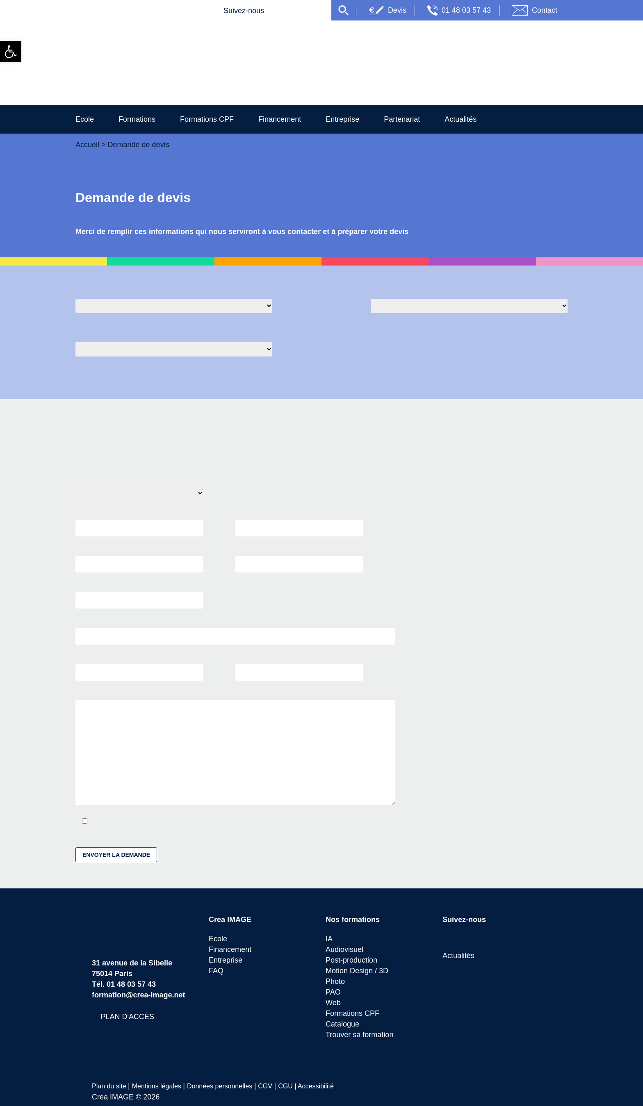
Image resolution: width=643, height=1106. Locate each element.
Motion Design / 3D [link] (360, 973)
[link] (10, 51)
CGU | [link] (288, 1088)
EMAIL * (139, 559)
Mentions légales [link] (158, 1088)
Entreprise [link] (363, 119)
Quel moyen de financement (118, 333)
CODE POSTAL (139, 668)
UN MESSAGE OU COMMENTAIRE (235, 751)
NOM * (139, 523)
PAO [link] (333, 994)
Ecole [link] (87, 119)
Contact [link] (577, 10)
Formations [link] (145, 119)
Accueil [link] (88, 144)
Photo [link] (336, 983)
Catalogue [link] (343, 1026)
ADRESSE (235, 632)
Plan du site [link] (110, 1088)
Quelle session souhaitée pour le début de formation (450, 289)
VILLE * (299, 668)
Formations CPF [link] (219, 119)
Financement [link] (296, 119)
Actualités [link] (485, 119)
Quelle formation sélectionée (118, 289)
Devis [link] (429, 10)
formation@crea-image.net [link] (139, 997)
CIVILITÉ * (139, 490)
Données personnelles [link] (222, 1088)
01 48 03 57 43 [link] (501, 10)
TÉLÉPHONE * (299, 559)
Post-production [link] (354, 962)
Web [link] (334, 1005)
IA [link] (329, 941)
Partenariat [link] (424, 119)
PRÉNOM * (299, 523)
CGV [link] (268, 1088)
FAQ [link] (216, 973)
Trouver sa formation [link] (361, 1037)
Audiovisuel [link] (346, 951)
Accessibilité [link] (316, 1088)
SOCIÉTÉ (139, 595)
